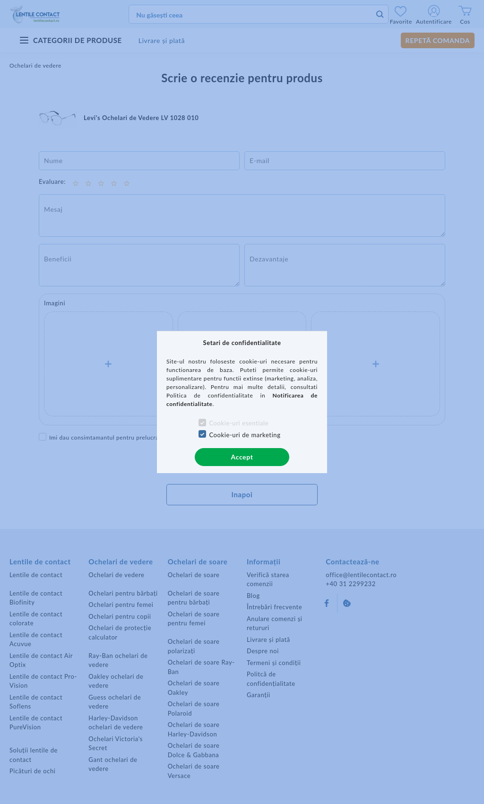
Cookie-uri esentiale (238, 423)
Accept (242, 457)
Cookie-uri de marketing (244, 435)
